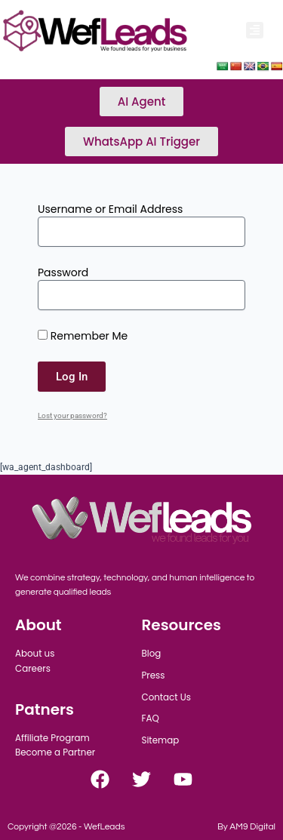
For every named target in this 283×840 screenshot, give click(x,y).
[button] (254, 30)
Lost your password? (72, 415)
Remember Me (83, 335)
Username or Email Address (110, 209)
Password (63, 272)
